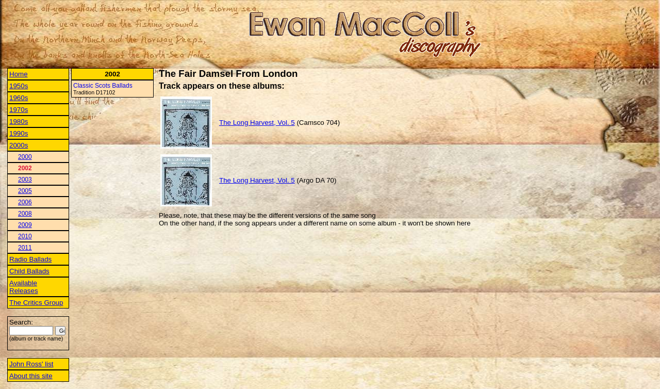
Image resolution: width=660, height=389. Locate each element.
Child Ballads (29, 271)
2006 (25, 202)
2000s (18, 145)
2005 (25, 190)
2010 (25, 236)
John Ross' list (31, 364)
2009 (25, 225)
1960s (18, 98)
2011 (25, 247)
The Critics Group (36, 302)
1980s (18, 121)
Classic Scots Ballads (103, 85)
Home (18, 74)
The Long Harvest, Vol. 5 (257, 122)
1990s (18, 133)
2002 (25, 168)
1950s (18, 86)
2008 (25, 213)
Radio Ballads (30, 259)
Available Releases (23, 287)
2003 (25, 179)
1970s (18, 110)
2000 (25, 156)
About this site (31, 376)
